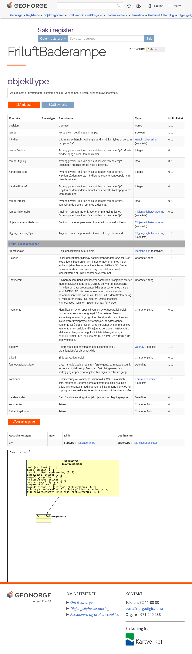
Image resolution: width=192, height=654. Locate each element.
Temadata (137, 15)
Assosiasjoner (24, 421)
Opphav (139, 346)
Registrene (32, 15)
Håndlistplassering (146, 139)
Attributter (24, 104)
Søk (149, 38)
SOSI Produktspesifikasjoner (85, 15)
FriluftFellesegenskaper (24, 243)
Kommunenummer (146, 379)
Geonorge (16, 15)
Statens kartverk (117, 15)
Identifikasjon (142, 250)
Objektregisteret (54, 15)
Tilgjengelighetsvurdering (149, 211)
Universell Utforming (161, 15)
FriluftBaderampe (85, 442)
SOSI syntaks (58, 104)
